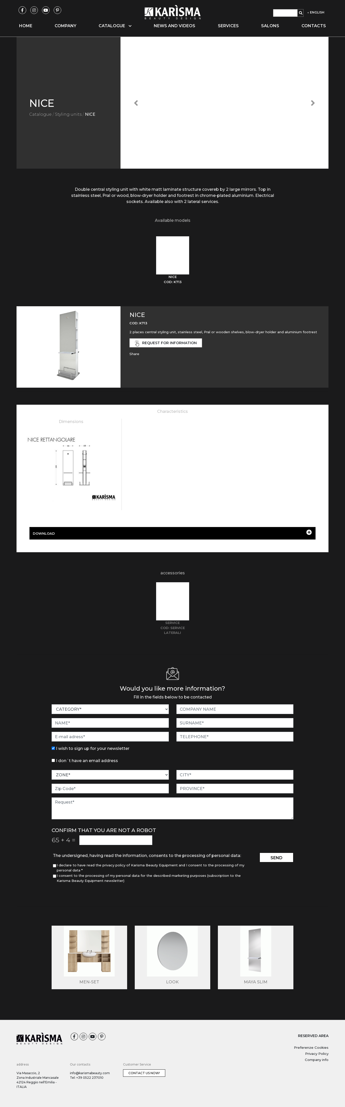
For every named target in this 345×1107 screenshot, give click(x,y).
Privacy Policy (316, 1054)
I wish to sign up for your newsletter (92, 748)
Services (228, 25)
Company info (316, 1060)
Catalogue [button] (115, 25)
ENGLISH (316, 12)
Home (25, 25)
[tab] (172, 260)
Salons (270, 25)
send (276, 857)
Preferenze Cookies (311, 1047)
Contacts (314, 25)
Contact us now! (144, 1073)
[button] (136, 103)
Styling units (68, 114)
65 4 (64, 840)
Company (65, 25)
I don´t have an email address (87, 760)
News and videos (174, 25)
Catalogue (40, 114)
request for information (166, 343)
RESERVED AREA (313, 1035)
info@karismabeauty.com (90, 1073)
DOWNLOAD (172, 532)
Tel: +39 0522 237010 (86, 1078)
